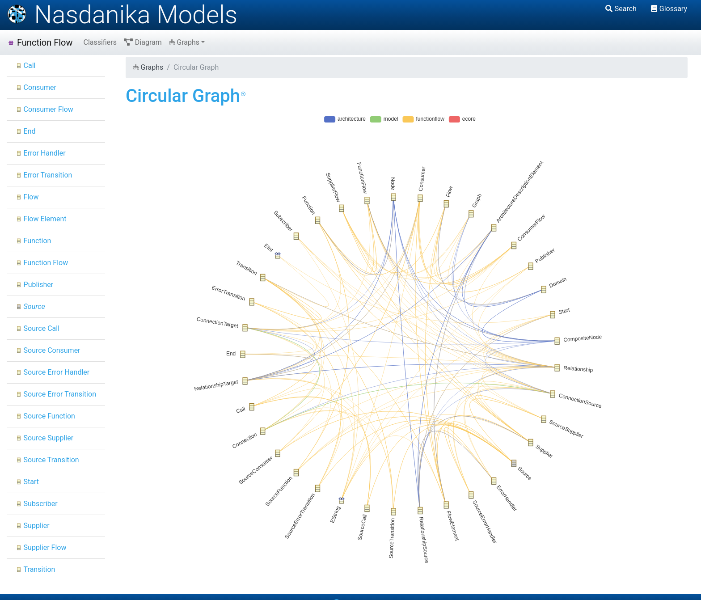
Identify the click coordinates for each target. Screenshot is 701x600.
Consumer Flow (44, 109)
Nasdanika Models (122, 15)
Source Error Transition (56, 394)
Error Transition (44, 175)
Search (621, 8)
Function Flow (40, 42)
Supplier (33, 525)
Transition (35, 569)
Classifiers (100, 42)
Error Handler (41, 153)
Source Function (45, 416)
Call (26, 65)
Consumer (36, 87)
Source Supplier (44, 438)
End (26, 131)
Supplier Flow (41, 547)
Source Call (37, 328)
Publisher (34, 284)
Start (27, 481)
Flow (27, 197)
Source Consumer (48, 350)
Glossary (669, 8)
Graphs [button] (184, 42)
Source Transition (47, 460)
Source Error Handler (52, 372)
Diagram (143, 42)
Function (33, 241)
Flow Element (41, 219)
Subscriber (37, 503)
